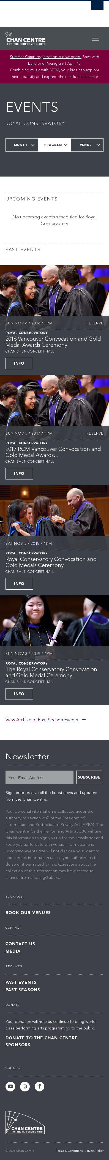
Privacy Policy (94, 1151)
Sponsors (18, 1044)
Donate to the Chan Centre (42, 1038)
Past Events (21, 982)
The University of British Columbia (40, 11)
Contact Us (20, 944)
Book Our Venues (28, 912)
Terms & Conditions (69, 1151)
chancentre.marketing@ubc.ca (33, 878)
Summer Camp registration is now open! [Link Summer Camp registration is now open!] (45, 57)
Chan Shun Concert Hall (30, 351)
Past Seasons (23, 990)
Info (19, 363)
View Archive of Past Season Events (42, 720)
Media (13, 951)
